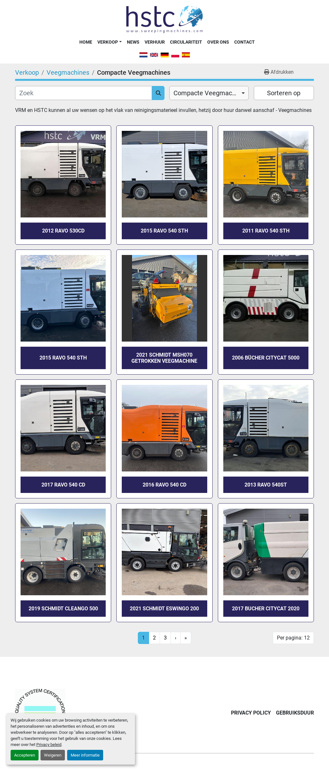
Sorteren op (283, 93)
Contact (244, 42)
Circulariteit (186, 42)
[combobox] (209, 93)
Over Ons (218, 42)
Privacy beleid (48, 744)
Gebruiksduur (295, 713)
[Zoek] (83, 93)
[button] (109, 42)
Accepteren (24, 755)
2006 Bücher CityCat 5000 (265, 358)
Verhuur (155, 42)
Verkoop (107, 42)
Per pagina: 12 (293, 638)
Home (85, 42)
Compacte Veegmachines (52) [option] (209, 93)
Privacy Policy (251, 713)
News (133, 42)
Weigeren (52, 755)
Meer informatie (85, 755)
